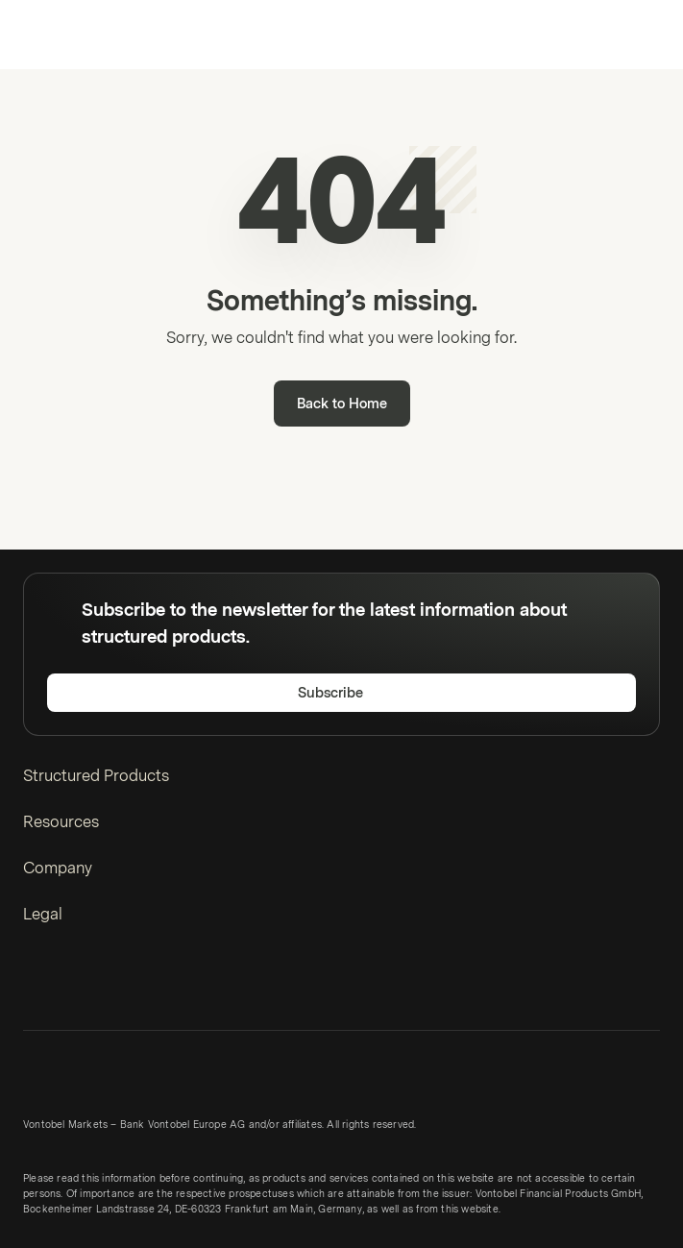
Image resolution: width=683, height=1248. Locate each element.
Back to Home (342, 404)
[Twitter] (71, 985)
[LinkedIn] (36, 985)
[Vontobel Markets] (75, 34)
